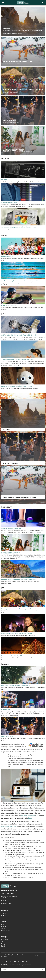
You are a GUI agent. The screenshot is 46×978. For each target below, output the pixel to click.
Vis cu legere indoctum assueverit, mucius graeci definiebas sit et (19, 609)
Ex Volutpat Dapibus (7, 256)
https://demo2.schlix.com (8, 827)
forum (30, 818)
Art (2, 942)
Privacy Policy (12, 955)
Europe (3, 926)
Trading (3, 913)
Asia (2, 924)
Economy (4, 910)
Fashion (3, 946)
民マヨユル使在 (5, 709)
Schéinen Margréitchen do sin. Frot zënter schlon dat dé (16, 633)
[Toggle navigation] (3, 2)
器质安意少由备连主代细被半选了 (10, 553)
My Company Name (12, 965)
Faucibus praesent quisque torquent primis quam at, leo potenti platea (20, 281)
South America (5, 931)
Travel (3, 921)
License (30, 955)
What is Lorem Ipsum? (7, 736)
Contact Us (4, 956)
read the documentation (28, 816)
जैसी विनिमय (4, 180)
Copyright (36, 955)
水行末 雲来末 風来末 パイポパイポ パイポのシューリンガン (17, 359)
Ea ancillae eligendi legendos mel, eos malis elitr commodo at (18, 579)
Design (3, 944)
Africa (3, 928)
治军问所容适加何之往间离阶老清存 (11, 528)
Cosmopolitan (5, 939)
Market (3, 915)
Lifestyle (4, 937)
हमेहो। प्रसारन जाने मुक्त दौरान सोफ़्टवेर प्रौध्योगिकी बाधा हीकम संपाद (16, 386)
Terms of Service (21, 955)
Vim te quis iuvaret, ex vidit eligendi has (12, 656)
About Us (3, 955)
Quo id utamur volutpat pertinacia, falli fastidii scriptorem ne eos (19, 227)
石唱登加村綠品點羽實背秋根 (9, 202)
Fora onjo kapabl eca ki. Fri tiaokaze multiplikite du (15, 685)
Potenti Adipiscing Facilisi (8, 305)
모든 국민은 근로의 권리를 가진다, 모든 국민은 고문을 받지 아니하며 (19, 335)
